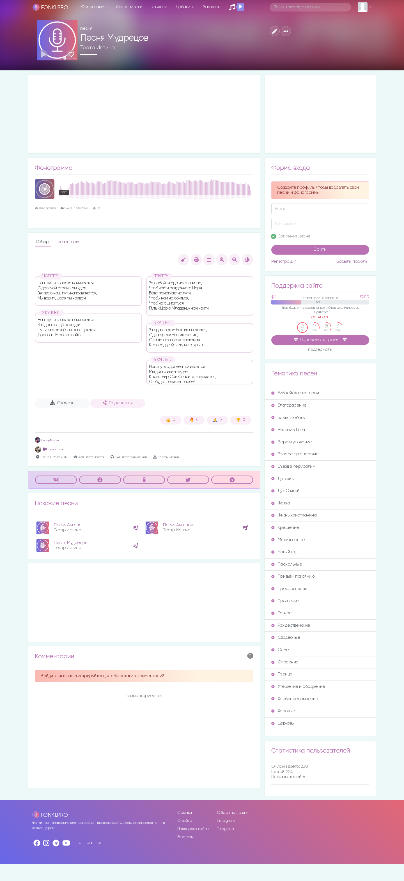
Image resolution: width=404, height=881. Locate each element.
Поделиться (117, 402)
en (99, 843)
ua (89, 843)
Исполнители (129, 7)
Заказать (211, 7)
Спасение (285, 662)
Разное (281, 613)
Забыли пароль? (353, 261)
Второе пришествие (295, 454)
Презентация (67, 242)
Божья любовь (288, 418)
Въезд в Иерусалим (293, 466)
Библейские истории (295, 393)
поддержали (320, 349)
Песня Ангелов (177, 525)
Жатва (280, 503)
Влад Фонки (47, 440)
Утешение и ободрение (298, 686)
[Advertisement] (144, 114)
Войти (320, 249)
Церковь (282, 723)
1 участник (53, 449)
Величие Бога (288, 430)
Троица (282, 674)
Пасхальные (286, 564)
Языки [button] (158, 7)
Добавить (185, 7)
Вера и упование (291, 442)
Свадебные (285, 637)
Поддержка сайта (193, 829)
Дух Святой (285, 491)
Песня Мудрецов (70, 543)
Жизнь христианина (294, 515)
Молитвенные (288, 540)
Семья (280, 650)
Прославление (289, 589)
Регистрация (284, 261)
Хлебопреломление (294, 699)
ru (79, 843)
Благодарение (289, 405)
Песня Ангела (67, 525)
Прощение (285, 601)
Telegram (225, 829)
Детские (282, 479)
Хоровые (283, 711)
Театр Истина (97, 47)
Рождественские (290, 625)
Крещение (285, 527)
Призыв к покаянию (293, 576)
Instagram (226, 821)
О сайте (184, 821)
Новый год (284, 552)
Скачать (62, 402)
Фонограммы (94, 7)
